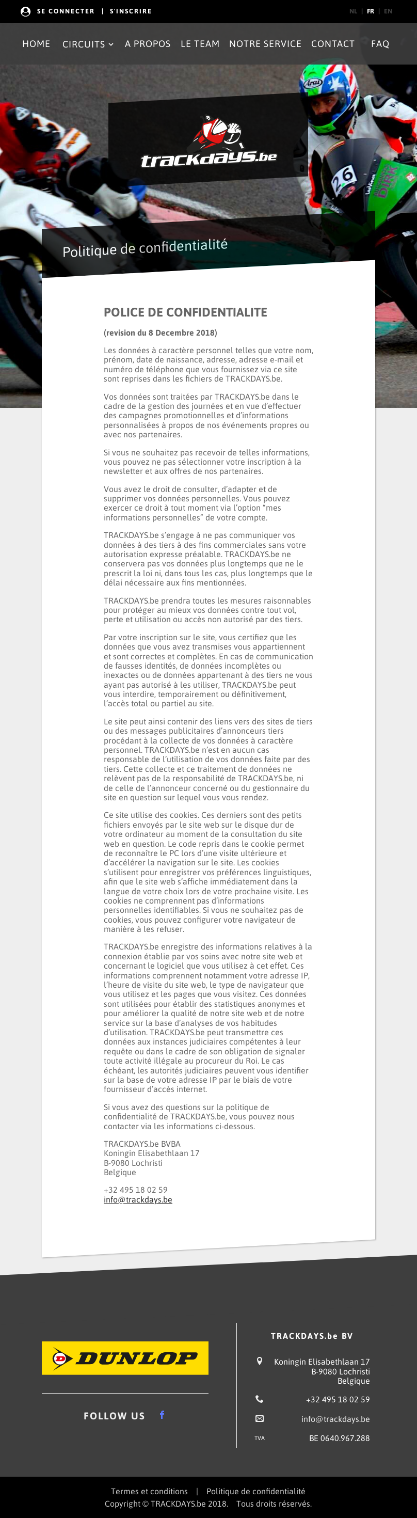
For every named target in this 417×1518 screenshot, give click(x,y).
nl (353, 11)
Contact (333, 43)
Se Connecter (66, 11)
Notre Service (265, 43)
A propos (148, 43)
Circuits (88, 44)
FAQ (380, 43)
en (388, 11)
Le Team (200, 43)
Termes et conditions (149, 1491)
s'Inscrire (131, 11)
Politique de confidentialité (256, 1491)
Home (36, 43)
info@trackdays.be (138, 1199)
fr (370, 11)
